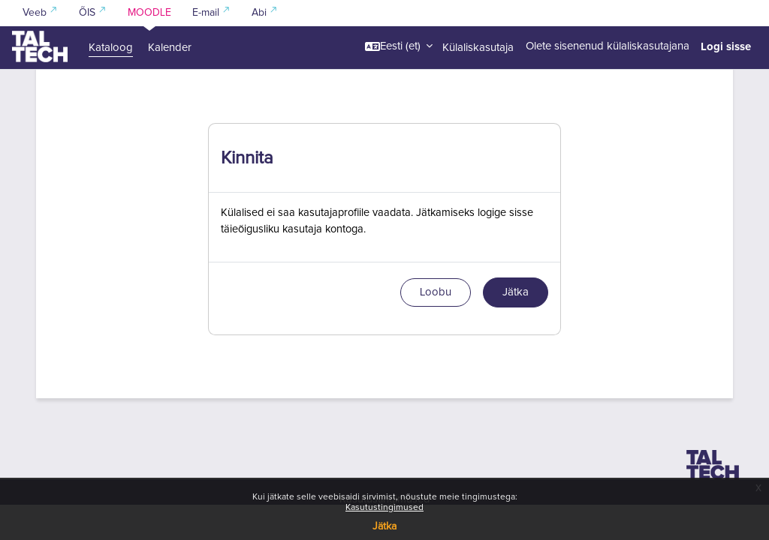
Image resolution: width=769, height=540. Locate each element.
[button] (398, 46)
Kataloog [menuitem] (111, 47)
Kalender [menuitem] (169, 47)
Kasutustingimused (384, 507)
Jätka (384, 526)
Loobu (435, 328)
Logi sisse (726, 46)
